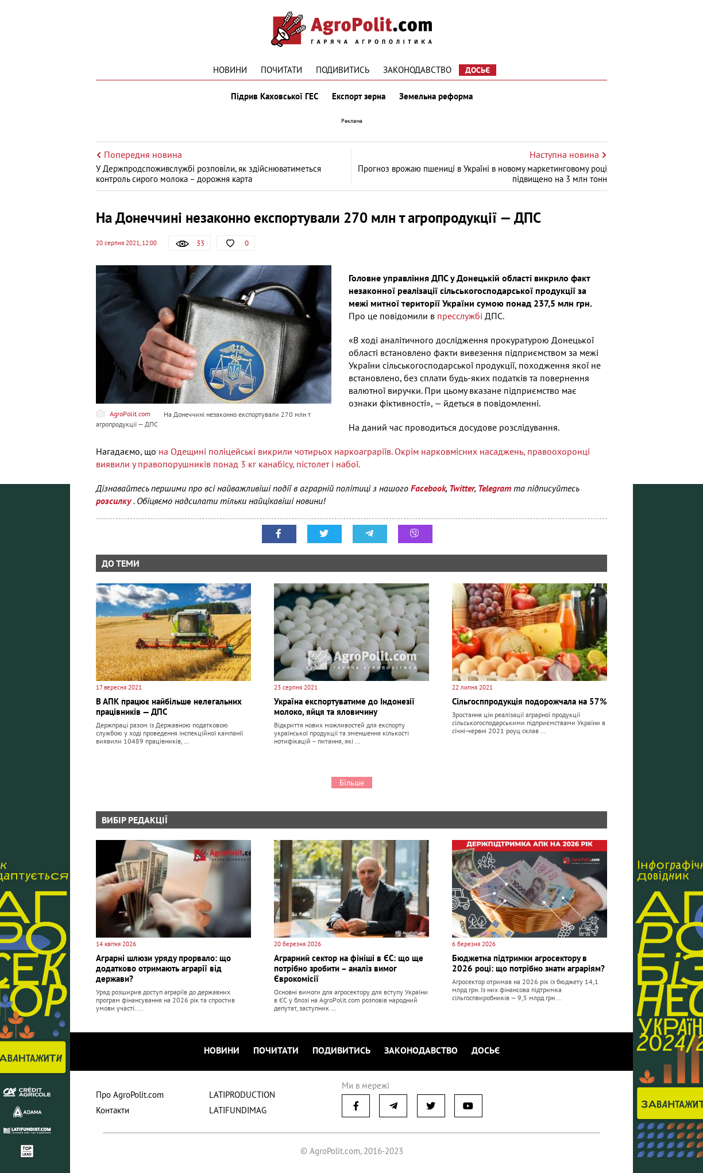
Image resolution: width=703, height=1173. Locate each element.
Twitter (461, 488)
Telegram (494, 488)
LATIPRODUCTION (242, 1094)
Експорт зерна (358, 96)
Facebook (428, 488)
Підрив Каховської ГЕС (274, 96)
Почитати (281, 69)
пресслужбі (461, 316)
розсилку (114, 500)
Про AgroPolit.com (130, 1094)
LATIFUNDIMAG (237, 1110)
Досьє (477, 70)
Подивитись (342, 69)
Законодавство (417, 69)
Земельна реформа (436, 96)
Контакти (112, 1110)
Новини (230, 69)
